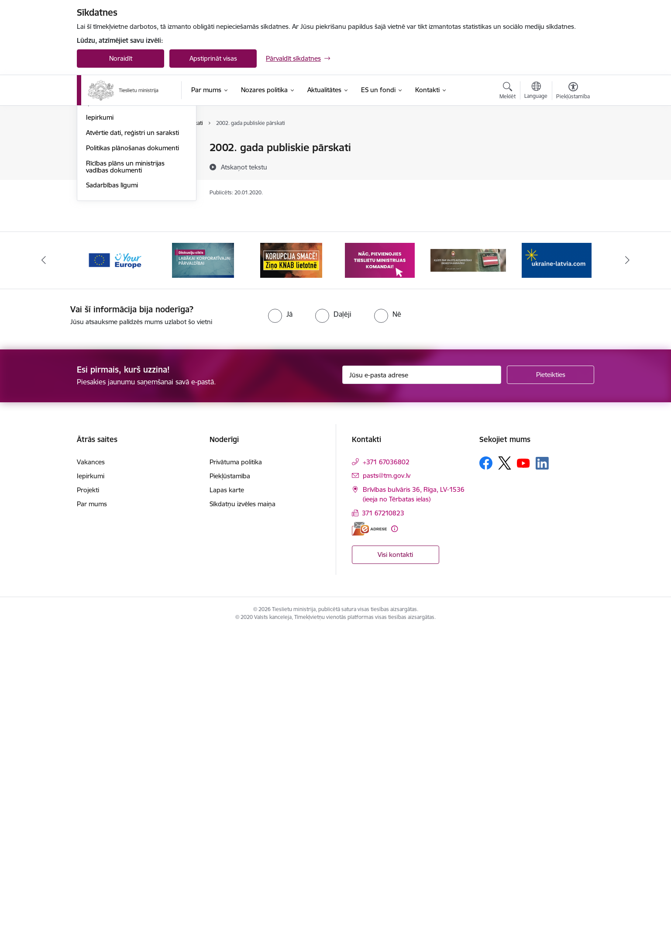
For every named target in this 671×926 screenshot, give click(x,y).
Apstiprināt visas (213, 58)
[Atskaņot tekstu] (244, 167)
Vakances (100, 163)
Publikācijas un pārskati (120, 277)
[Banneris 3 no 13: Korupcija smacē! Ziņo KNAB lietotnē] (291, 555)
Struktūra (100, 178)
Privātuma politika (236, 757)
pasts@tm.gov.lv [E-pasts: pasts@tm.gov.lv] (386, 771)
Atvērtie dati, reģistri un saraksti (132, 428)
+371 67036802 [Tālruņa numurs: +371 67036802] (386, 757)
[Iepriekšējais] (44, 556)
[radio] (280, 610)
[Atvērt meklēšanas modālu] (507, 91)
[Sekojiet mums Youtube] (523, 758)
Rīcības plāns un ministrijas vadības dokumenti (125, 462)
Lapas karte (227, 785)
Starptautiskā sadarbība (121, 352)
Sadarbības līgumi (112, 481)
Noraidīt (120, 58)
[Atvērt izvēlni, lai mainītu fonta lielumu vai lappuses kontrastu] (573, 91)
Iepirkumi (100, 413)
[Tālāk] (627, 556)
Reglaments (103, 194)
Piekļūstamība (230, 771)
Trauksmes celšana (114, 322)
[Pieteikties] (550, 670)
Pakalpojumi (104, 224)
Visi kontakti (395, 850)
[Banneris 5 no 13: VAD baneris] (468, 555)
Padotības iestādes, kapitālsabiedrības (114, 258)
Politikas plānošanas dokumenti (132, 443)
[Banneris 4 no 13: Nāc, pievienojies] (380, 555)
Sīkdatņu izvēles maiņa (242, 799)
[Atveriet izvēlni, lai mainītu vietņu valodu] (536, 91)
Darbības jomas (109, 209)
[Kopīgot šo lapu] (573, 165)
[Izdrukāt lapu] (573, 144)
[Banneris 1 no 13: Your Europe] (114, 555)
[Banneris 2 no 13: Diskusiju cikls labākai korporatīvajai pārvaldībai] (203, 555)
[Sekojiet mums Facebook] (485, 758)
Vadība (96, 148)
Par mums (92, 799)
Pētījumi (97, 291)
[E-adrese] (369, 824)
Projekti (97, 367)
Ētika (93, 337)
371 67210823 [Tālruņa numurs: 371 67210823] (383, 809)
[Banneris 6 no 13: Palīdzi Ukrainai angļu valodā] (557, 555)
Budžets (98, 383)
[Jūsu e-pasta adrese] (422, 670)
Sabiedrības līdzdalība (117, 239)
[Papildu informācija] (394, 824)
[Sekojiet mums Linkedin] (542, 758)
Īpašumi (97, 398)
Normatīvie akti (108, 307)
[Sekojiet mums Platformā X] (504, 758)
